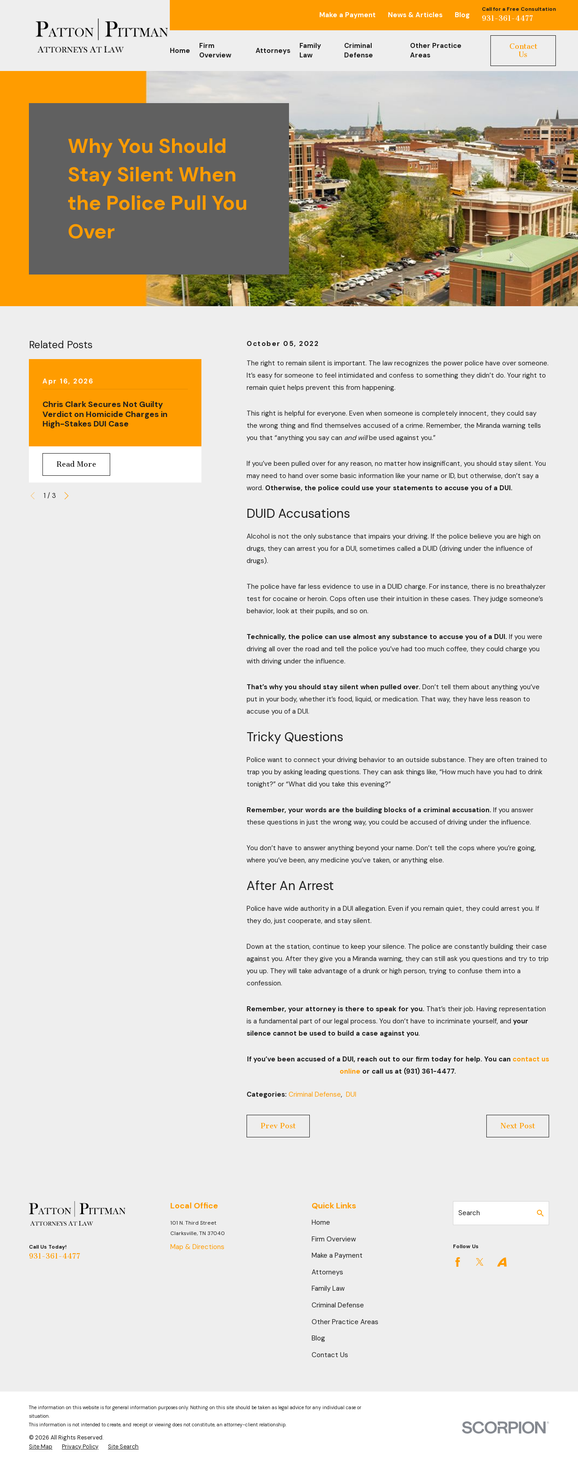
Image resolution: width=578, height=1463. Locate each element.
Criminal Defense (315, 1094)
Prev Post (278, 1126)
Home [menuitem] (180, 50)
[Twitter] (480, 1262)
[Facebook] (457, 1262)
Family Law (328, 1288)
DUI (351, 1094)
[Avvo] (502, 1262)
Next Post (517, 1126)
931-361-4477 (507, 18)
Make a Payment (347, 14)
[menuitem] (40, 1447)
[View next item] (66, 496)
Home (321, 1222)
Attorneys (327, 1272)
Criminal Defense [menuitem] (358, 50)
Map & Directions (197, 1246)
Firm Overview (334, 1239)
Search (469, 1212)
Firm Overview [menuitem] (215, 50)
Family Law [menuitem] (310, 50)
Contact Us (523, 50)
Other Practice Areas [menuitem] (435, 50)
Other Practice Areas (345, 1321)
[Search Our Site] (540, 1213)
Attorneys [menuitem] (273, 50)
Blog (462, 14)
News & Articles (415, 14)
